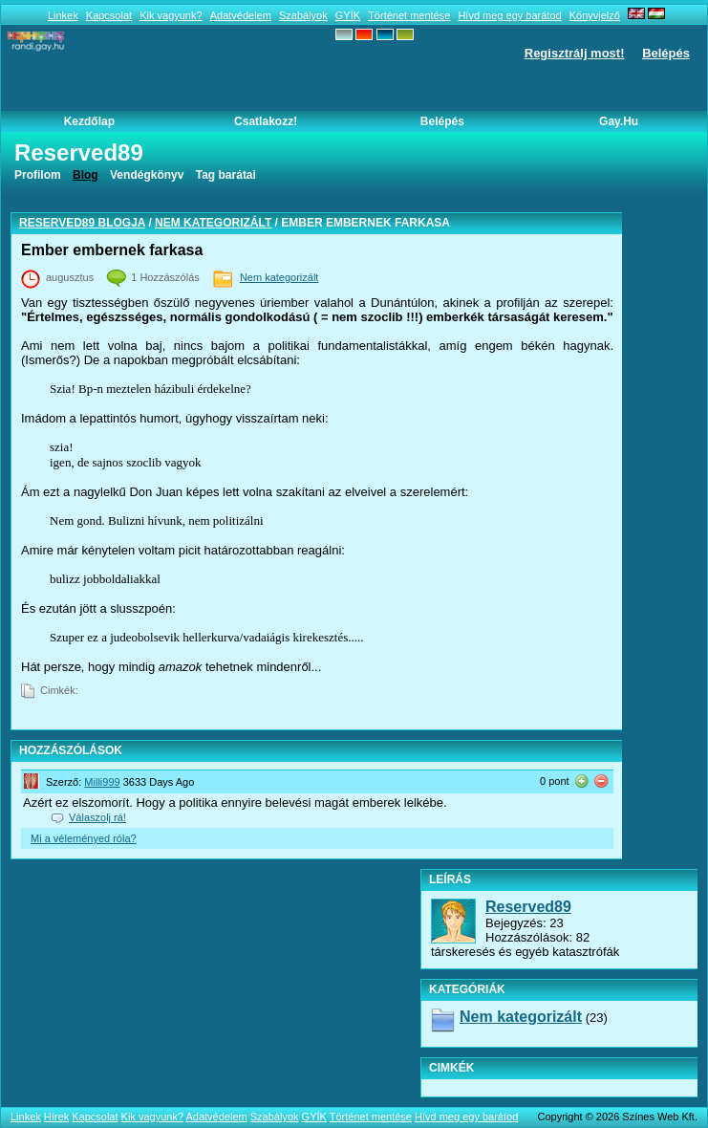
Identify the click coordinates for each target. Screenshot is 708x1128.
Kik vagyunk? (170, 15)
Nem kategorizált (213, 222)
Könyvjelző (594, 15)
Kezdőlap (89, 121)
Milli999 (101, 782)
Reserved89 (528, 907)
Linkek (63, 15)
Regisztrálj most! (575, 53)
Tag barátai (226, 175)
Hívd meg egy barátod (509, 15)
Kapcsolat (109, 15)
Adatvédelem (240, 15)
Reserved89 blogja (82, 222)
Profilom (37, 175)
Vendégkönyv (146, 175)
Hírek (56, 1116)
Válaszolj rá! (97, 817)
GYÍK (347, 15)
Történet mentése (409, 15)
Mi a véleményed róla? (84, 838)
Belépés (666, 53)
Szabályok (303, 15)
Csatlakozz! (265, 121)
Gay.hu (618, 121)
